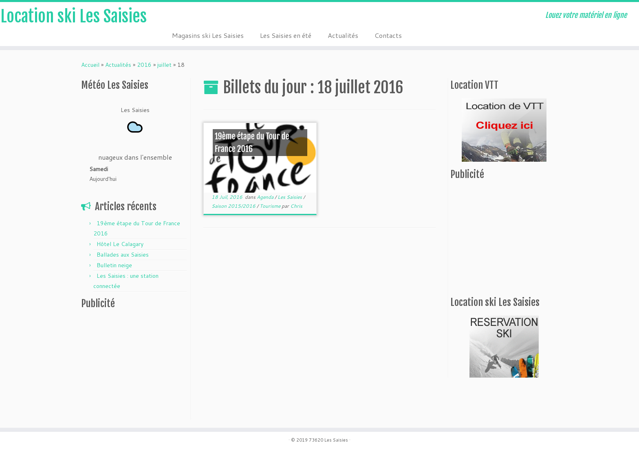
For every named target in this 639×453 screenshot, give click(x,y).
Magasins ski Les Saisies (208, 35)
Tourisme (271, 205)
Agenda (266, 197)
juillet (164, 65)
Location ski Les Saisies (73, 16)
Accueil (90, 65)
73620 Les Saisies (328, 440)
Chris (296, 205)
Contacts (388, 35)
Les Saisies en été (285, 35)
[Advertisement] (132, 366)
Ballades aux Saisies (123, 255)
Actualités (343, 35)
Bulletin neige (114, 265)
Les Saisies (290, 197)
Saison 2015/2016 (234, 205)
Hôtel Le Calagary (120, 244)
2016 (144, 65)
